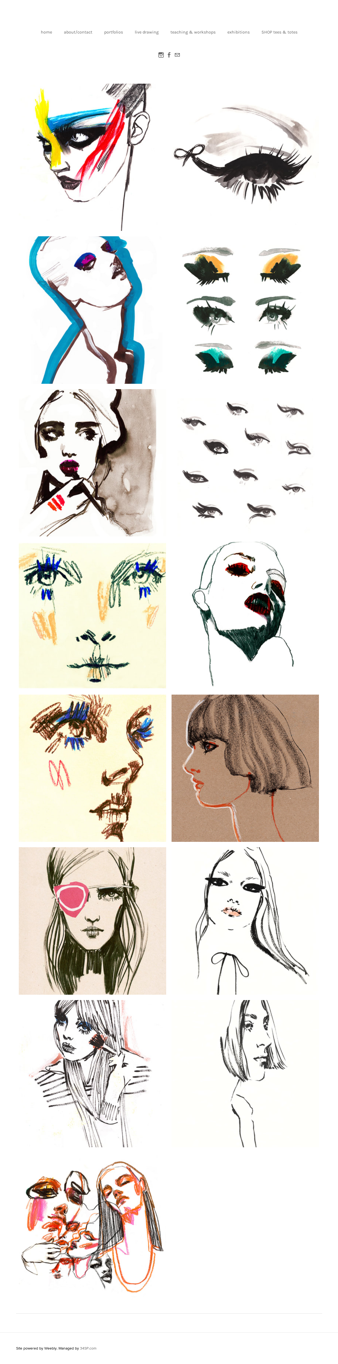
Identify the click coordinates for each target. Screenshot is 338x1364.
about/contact (78, 32)
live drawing (147, 32)
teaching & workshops (193, 32)
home (46, 32)
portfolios (113, 32)
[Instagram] (161, 55)
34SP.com (88, 1348)
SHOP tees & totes (279, 32)
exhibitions (238, 32)
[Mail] (177, 55)
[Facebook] (169, 55)
